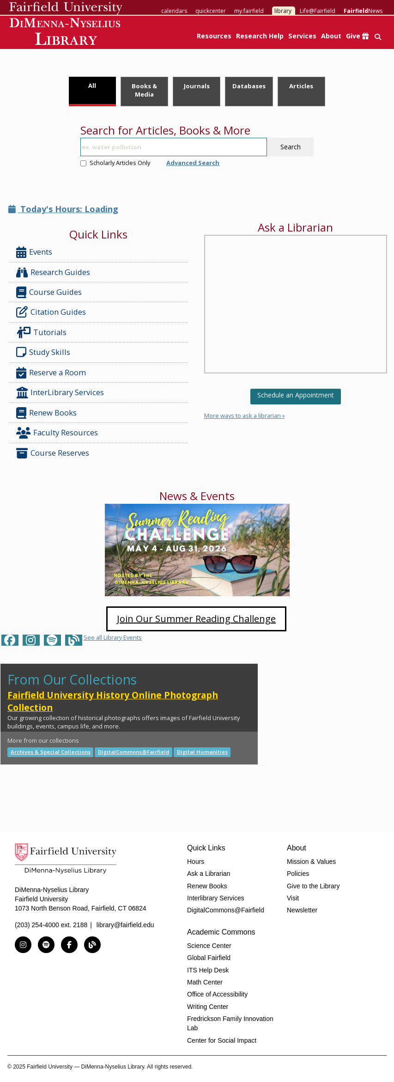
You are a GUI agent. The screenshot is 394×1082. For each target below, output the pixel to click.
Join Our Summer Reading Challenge (196, 618)
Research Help (260, 35)
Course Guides (49, 292)
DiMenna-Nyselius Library (65, 33)
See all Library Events (113, 637)
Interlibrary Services (215, 898)
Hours (195, 861)
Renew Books (46, 413)
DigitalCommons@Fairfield (134, 751)
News (363, 11)
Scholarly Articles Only (115, 163)
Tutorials (43, 332)
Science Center (209, 945)
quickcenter (210, 11)
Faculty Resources (57, 433)
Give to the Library (313, 886)
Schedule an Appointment (295, 395)
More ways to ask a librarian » (244, 415)
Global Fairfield (208, 957)
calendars (174, 11)
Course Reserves (52, 453)
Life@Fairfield (317, 11)
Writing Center (207, 1006)
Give (357, 35)
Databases (249, 86)
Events (34, 252)
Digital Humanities (202, 751)
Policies (298, 873)
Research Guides (53, 272)
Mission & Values (311, 861)
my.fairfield (249, 11)
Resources (214, 35)
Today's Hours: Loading (63, 208)
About (331, 35)
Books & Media (144, 90)
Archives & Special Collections (51, 751)
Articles (301, 86)
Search (290, 146)
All (92, 85)
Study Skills (45, 352)
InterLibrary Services (61, 392)
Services (302, 35)
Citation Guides (51, 312)
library (282, 11)
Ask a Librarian (208, 873)
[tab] (92, 91)
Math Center (205, 982)
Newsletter (302, 910)
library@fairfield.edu (125, 925)
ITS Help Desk (208, 970)
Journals (197, 86)
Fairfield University (65, 8)
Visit (293, 898)
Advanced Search (192, 163)
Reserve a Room (51, 373)
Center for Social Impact (221, 1040)
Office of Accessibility (217, 994)
